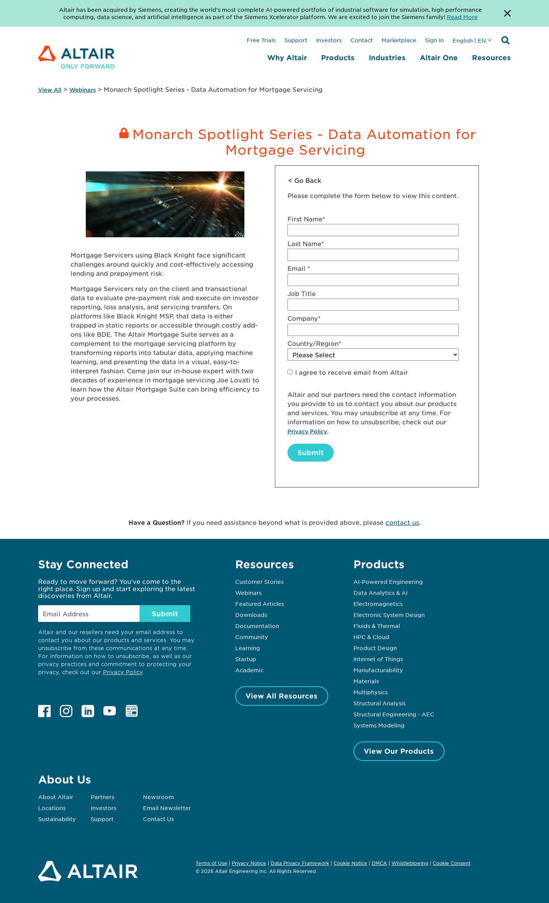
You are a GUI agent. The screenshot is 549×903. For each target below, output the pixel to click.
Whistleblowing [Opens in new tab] (410, 863)
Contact (361, 40)
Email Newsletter (167, 807)
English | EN (469, 40)
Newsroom (158, 796)
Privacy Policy (307, 431)
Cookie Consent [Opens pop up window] (451, 863)
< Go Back (304, 180)
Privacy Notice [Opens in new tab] (249, 863)
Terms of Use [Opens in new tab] (211, 863)
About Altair (55, 796)
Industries (387, 57)
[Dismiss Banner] (507, 13)
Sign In (434, 40)
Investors (329, 40)
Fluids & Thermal (376, 625)
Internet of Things (378, 658)
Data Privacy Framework (300, 863)
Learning (247, 647)
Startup (245, 658)
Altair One (439, 57)
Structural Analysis (379, 703)
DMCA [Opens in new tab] (379, 863)
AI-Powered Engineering (388, 581)
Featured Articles (259, 603)
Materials (366, 681)
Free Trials (261, 40)
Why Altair (287, 57)
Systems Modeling (379, 725)
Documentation (257, 625)
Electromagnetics (378, 603)
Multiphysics (370, 692)
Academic (249, 669)
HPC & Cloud (371, 636)
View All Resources (282, 696)
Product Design (375, 647)
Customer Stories (259, 581)
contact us (402, 522)
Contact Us (158, 818)
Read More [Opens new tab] (462, 16)
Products (338, 57)
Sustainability (57, 818)
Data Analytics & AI (380, 592)
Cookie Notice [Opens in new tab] (350, 863)
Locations (52, 807)
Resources (491, 57)
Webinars (82, 89)
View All (49, 89)
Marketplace (399, 40)
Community (251, 636)
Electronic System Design (389, 614)
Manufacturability (378, 669)
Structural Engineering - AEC (393, 714)
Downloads (251, 614)
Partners (102, 796)
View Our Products (399, 751)
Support (295, 40)
